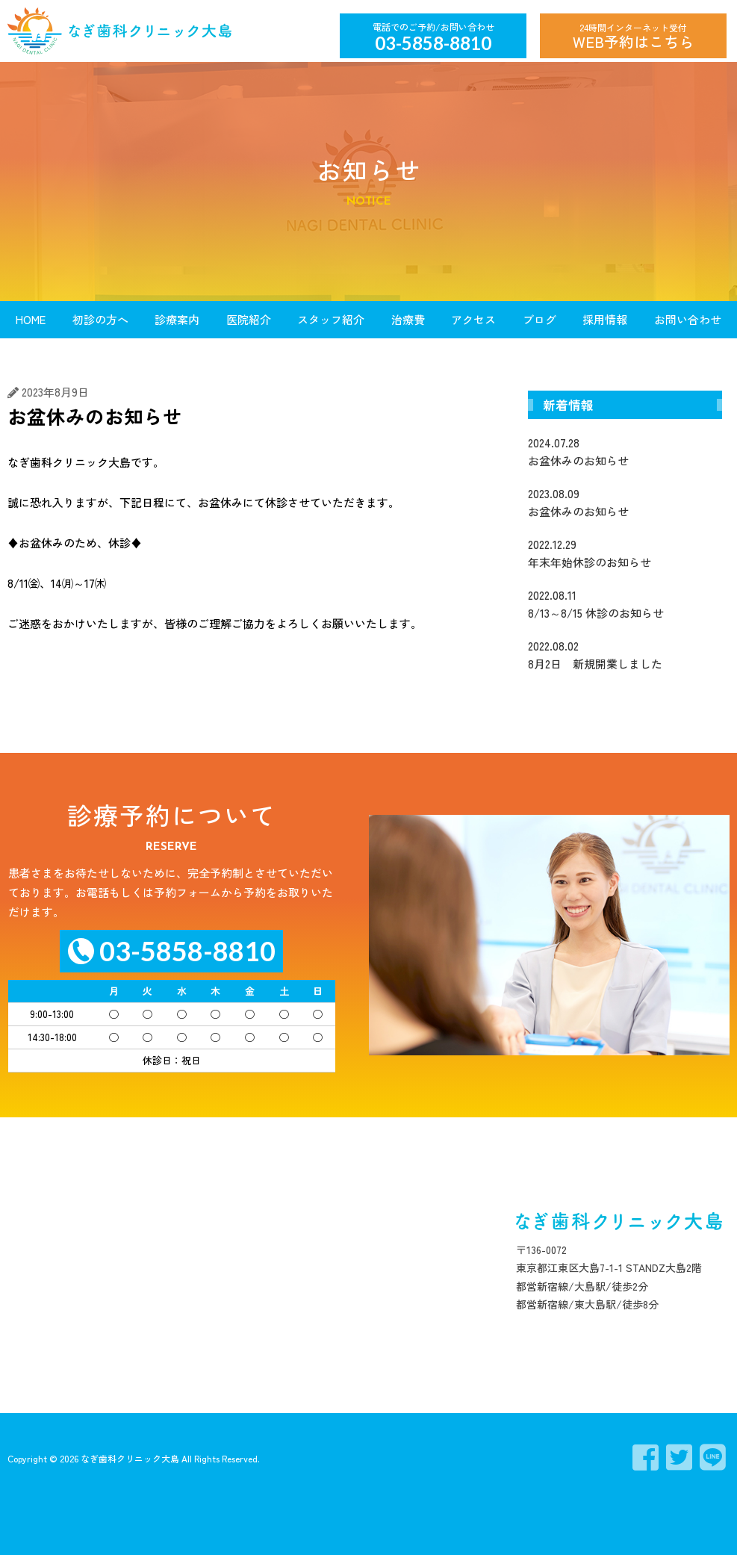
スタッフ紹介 (330, 319)
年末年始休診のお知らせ (625, 553)
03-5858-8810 (433, 43)
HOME (31, 319)
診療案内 (177, 319)
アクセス (473, 319)
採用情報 (604, 319)
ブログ (539, 319)
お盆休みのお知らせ (625, 451)
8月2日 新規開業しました (625, 654)
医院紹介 (248, 319)
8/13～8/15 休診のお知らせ (625, 603)
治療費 (408, 319)
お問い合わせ (687, 319)
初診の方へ (100, 319)
